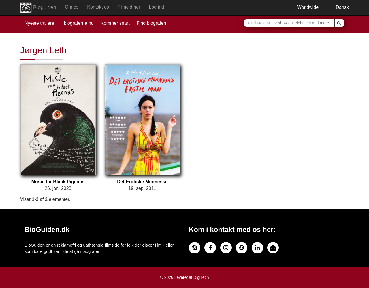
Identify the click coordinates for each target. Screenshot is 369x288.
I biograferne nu (77, 23)
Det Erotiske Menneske (142, 181)
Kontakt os (98, 7)
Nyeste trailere (39, 23)
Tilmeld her (129, 7)
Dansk (338, 7)
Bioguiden (38, 8)
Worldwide (304, 7)
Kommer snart (115, 23)
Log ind (156, 7)
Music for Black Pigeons (58, 181)
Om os (71, 7)
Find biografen (151, 23)
